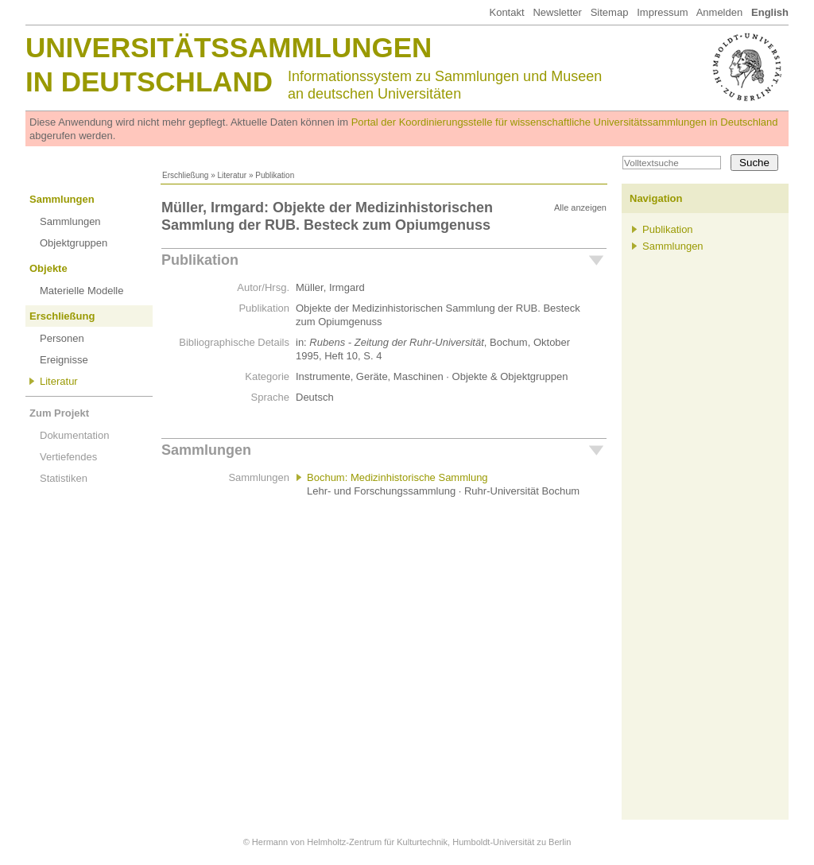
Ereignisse (64, 360)
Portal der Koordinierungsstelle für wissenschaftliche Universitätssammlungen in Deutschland (564, 122)
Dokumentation (74, 435)
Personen (62, 338)
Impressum (662, 12)
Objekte (48, 268)
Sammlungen (62, 199)
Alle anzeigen (580, 207)
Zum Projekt (59, 413)
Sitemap (610, 12)
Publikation (199, 260)
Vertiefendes (68, 457)
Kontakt (506, 12)
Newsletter (557, 12)
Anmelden (719, 12)
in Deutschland (149, 81)
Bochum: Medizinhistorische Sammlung (397, 477)
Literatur (231, 175)
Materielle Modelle (82, 291)
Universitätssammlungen (228, 47)
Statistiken (63, 478)
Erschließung (185, 175)
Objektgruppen (73, 243)
